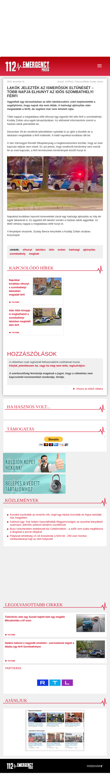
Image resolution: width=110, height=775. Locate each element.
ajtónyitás (89, 249)
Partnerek (13, 668)
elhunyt (27, 249)
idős (51, 249)
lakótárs (41, 249)
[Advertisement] (55, 28)
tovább (15, 302)
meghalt (34, 253)
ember (62, 249)
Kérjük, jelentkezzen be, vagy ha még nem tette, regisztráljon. (47, 365)
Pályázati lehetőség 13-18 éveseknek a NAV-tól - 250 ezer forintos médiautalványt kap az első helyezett (48, 537)
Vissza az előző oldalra (89, 388)
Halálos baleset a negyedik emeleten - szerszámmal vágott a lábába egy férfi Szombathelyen (39, 645)
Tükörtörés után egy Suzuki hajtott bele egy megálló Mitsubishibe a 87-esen (35, 619)
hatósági (74, 249)
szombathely (18, 253)
